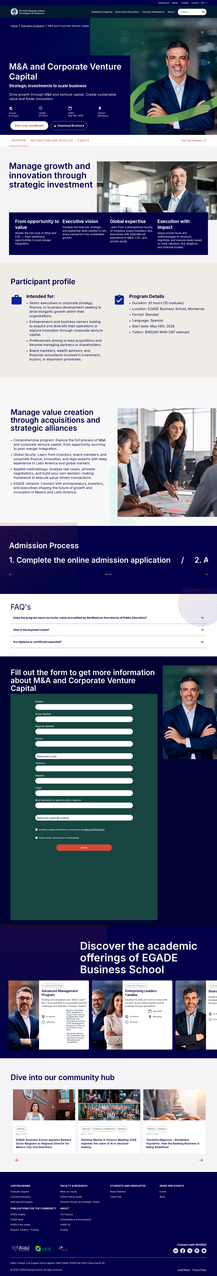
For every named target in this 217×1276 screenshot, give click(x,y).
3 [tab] (111, 574)
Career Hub (116, 1196)
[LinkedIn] (175, 1250)
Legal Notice (184, 1270)
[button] (102, 12)
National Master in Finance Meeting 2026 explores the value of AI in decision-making (108, 1143)
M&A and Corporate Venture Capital (68, 25)
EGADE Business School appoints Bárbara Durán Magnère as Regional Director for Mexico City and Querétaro (43, 1143)
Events (195, 3)
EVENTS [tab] (83, 140)
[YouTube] (203, 1250)
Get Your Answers (194, 140)
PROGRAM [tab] (18, 140)
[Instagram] (196, 1250)
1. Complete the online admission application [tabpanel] (90, 560)
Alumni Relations (118, 1191)
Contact (185, 3)
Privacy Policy (199, 1270)
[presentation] (18, 140)
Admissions (163, 3)
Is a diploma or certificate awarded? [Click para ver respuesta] (37, 641)
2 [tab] (109, 574)
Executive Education (127, 11)
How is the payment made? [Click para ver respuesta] (31, 629)
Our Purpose (66, 1214)
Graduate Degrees (101, 11)
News (175, 3)
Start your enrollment (29, 125)
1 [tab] (106, 574)
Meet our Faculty (68, 1191)
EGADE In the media (20, 1224)
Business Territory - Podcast (25, 1229)
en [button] (203, 3)
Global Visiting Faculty (71, 1196)
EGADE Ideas (17, 1219)
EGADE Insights (18, 1214)
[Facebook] (182, 1250)
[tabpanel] (108, 370)
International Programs (22, 1202)
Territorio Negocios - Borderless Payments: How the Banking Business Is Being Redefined (173, 1143)
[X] (189, 1250)
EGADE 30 (65, 1224)
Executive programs (32, 25)
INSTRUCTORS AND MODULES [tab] (52, 140)
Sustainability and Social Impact (75, 1219)
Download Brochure (69, 125)
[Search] (189, 12)
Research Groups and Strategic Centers (80, 1202)
